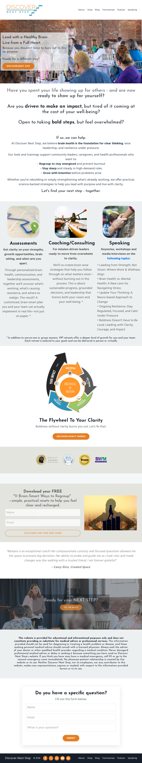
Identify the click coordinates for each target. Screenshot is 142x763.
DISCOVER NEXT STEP (20, 66)
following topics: (118, 258)
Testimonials (108, 10)
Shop (89, 10)
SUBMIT (71, 738)
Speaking (132, 10)
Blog (97, 10)
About (81, 10)
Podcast (121, 10)
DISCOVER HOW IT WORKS (71, 436)
